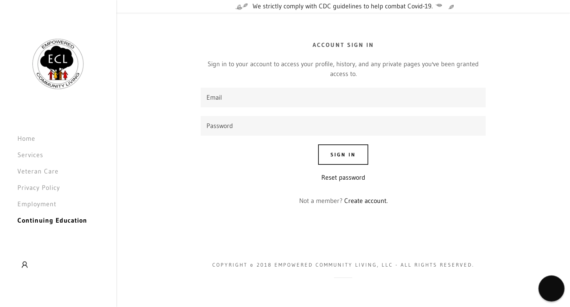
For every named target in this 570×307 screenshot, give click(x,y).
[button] (24, 265)
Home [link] (26, 139)
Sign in (343, 154)
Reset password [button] (343, 178)
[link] (58, 64)
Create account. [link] (366, 201)
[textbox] (343, 97)
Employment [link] (36, 204)
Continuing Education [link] (52, 220)
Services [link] (30, 155)
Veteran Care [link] (38, 171)
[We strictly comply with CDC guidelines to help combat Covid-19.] (343, 6)
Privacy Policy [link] (38, 188)
